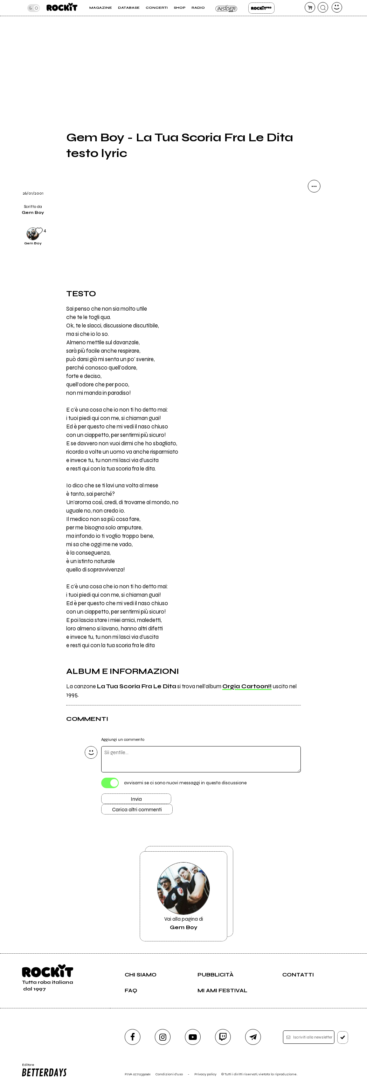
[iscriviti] (342, 1037)
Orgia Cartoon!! (247, 686)
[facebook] (132, 1037)
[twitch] (223, 1037)
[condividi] (314, 186)
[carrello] (310, 7)
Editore (44, 1070)
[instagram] (163, 1037)
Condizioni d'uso (169, 1074)
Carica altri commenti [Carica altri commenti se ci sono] (137, 809)
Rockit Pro (261, 8)
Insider (227, 8)
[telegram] (253, 1037)
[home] (62, 8)
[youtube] (193, 1037)
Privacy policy (205, 1074)
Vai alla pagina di (183, 896)
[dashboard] (337, 7)
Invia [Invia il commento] (136, 799)
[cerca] (323, 7)
